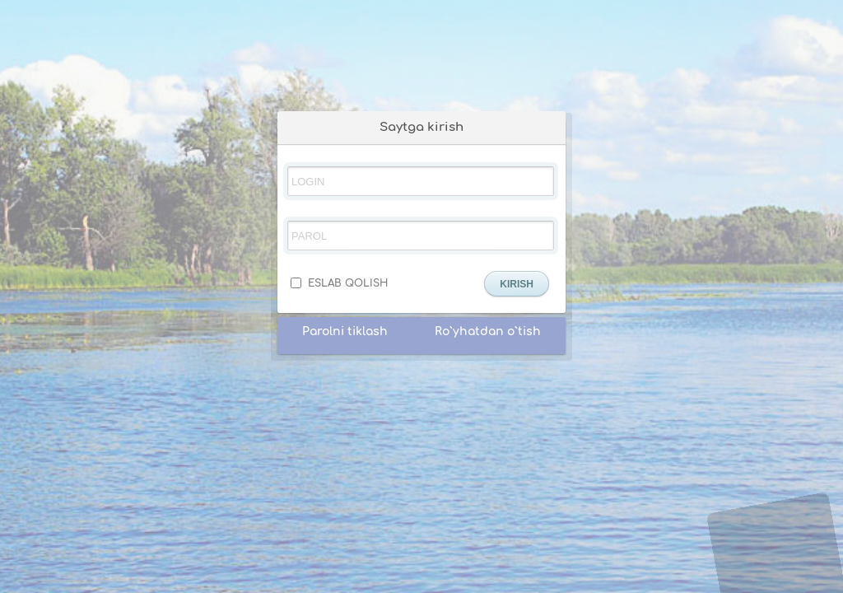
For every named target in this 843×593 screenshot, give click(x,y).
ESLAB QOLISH (339, 283)
